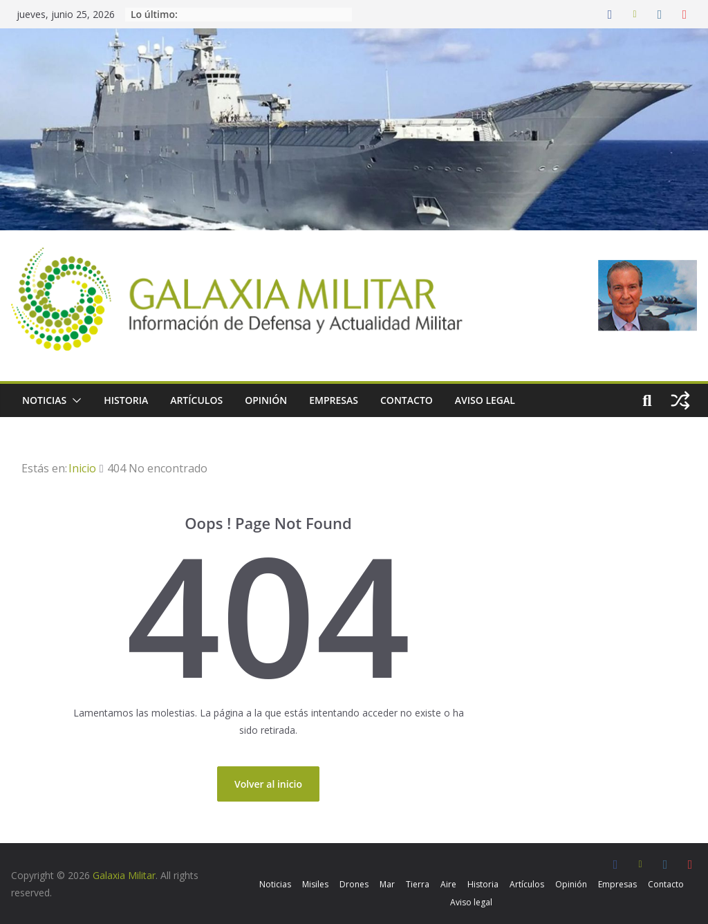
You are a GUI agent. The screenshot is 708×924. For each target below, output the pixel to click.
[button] (74, 400)
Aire (448, 884)
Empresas (333, 400)
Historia (126, 400)
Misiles (315, 884)
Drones (354, 884)
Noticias (44, 400)
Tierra (417, 884)
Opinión (266, 400)
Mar (387, 884)
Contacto (406, 400)
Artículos (196, 400)
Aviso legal (485, 400)
